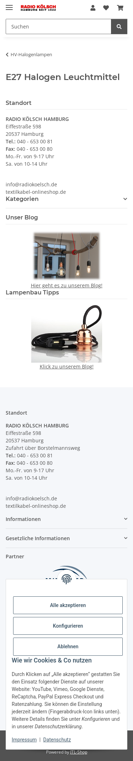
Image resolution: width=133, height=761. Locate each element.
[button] (93, 8)
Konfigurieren (68, 626)
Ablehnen (67, 646)
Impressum (24, 740)
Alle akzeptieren (68, 605)
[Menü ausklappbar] (9, 4)
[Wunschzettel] (106, 8)
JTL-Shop (78, 752)
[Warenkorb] (120, 8)
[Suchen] (58, 26)
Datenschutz (57, 740)
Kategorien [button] (22, 199)
